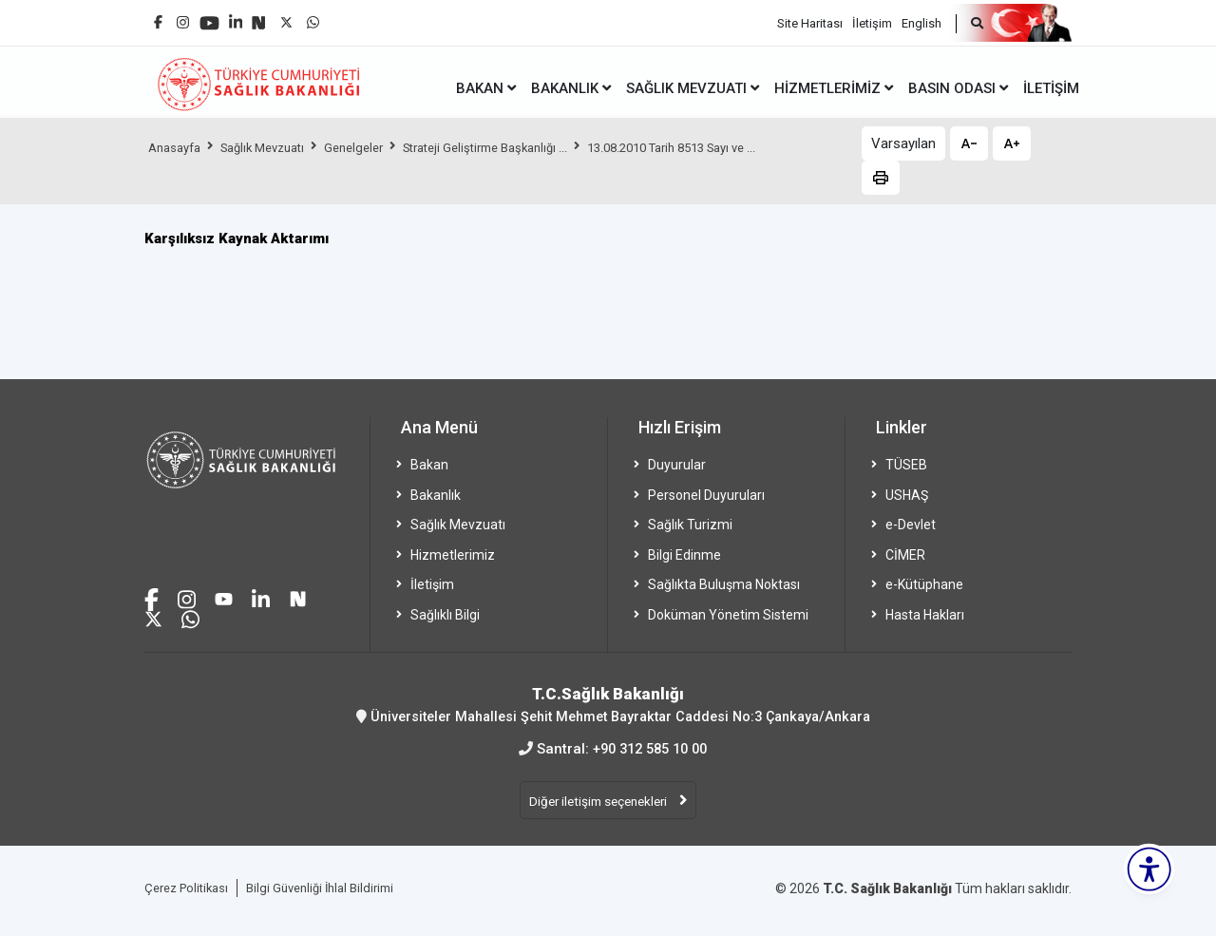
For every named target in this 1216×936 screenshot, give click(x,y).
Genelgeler (376, 147)
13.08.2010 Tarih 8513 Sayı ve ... (728, 147)
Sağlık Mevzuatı (275, 147)
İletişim (872, 19)
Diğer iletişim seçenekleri (599, 802)
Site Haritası (810, 19)
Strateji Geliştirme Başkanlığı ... (520, 147)
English (921, 19)
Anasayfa (177, 147)
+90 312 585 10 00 (650, 747)
